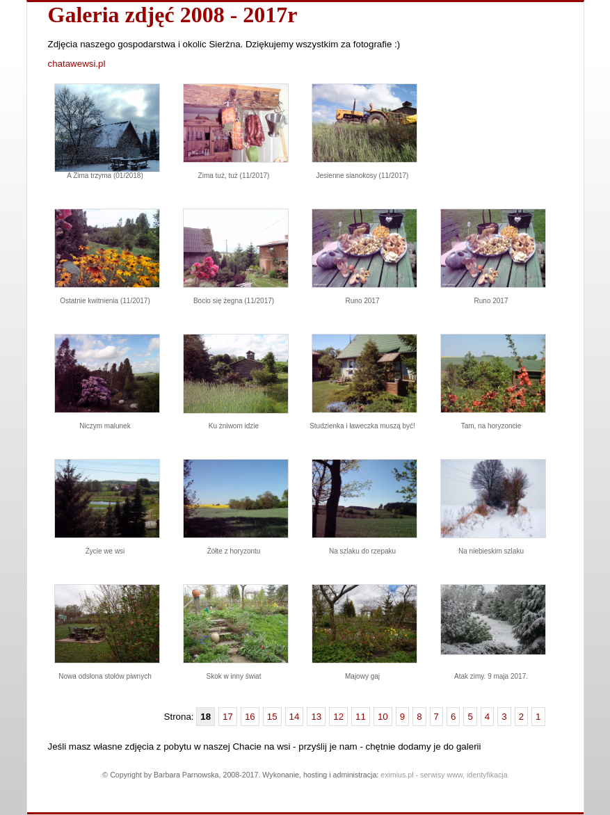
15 (272, 716)
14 (294, 716)
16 (250, 716)
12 (338, 716)
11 (360, 716)
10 (383, 716)
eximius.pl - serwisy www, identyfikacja (443, 774)
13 (316, 716)
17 (228, 716)
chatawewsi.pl (77, 63)
